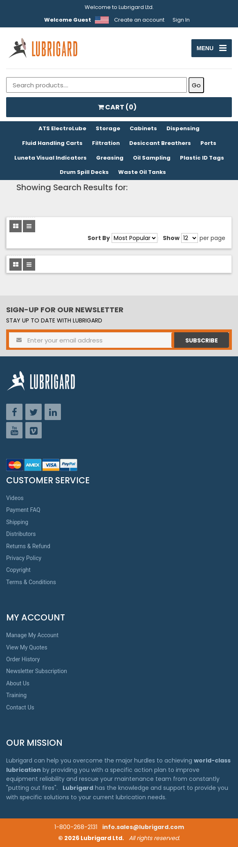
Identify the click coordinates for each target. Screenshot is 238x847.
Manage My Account (32, 635)
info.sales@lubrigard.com (143, 827)
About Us (17, 683)
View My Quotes (26, 647)
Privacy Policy (23, 558)
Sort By (99, 238)
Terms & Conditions (31, 582)
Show (171, 238)
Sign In (181, 20)
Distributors (21, 534)
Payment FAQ (23, 510)
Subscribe (201, 340)
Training (16, 695)
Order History (23, 659)
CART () (117, 107)
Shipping (17, 522)
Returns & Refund (28, 546)
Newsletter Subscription (36, 671)
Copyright (18, 570)
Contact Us (20, 707)
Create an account (139, 20)
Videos (15, 498)
